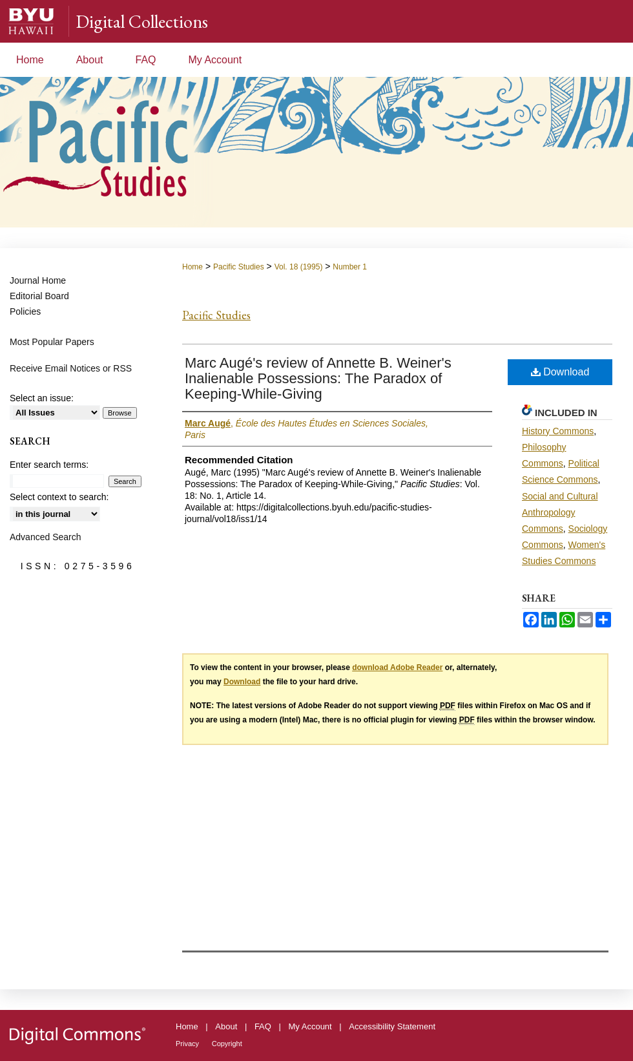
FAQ (262, 1026)
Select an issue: (42, 398)
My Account (310, 1026)
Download (560, 371)
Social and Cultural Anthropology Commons (560, 512)
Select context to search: (59, 497)
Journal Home (38, 280)
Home (192, 266)
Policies (25, 311)
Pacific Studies (238, 266)
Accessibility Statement (392, 1026)
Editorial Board (39, 296)
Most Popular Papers (52, 342)
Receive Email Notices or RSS (71, 368)
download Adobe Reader (397, 667)
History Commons (558, 431)
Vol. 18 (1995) (299, 266)
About (226, 1026)
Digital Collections (142, 21)
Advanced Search (45, 537)
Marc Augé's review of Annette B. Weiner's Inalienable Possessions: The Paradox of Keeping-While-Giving (318, 378)
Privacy (187, 1043)
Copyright (227, 1043)
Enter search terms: (49, 464)
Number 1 (350, 266)
